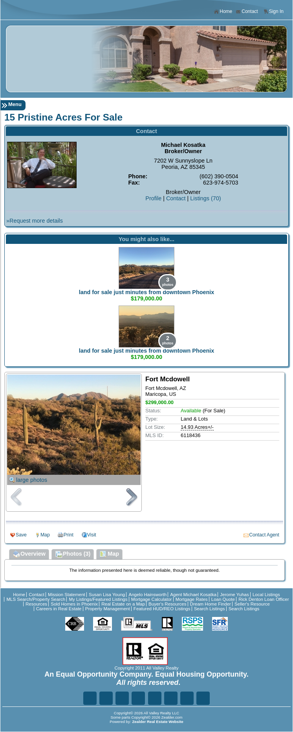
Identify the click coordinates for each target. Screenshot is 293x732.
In (171, 698)
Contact (247, 12)
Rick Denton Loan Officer (263, 599)
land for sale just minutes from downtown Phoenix (146, 292)
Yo (203, 698)
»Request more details (34, 221)
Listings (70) (205, 198)
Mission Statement (66, 594)
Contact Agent (264, 535)
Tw (106, 698)
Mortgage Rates (192, 599)
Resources (36, 604)
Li (122, 698)
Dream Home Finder (210, 604)
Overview (29, 554)
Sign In (273, 12)
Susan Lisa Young (107, 594)
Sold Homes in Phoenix (74, 604)
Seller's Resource (252, 604)
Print (68, 535)
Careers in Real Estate (59, 608)
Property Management (107, 608)
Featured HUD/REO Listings (162, 608)
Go (138, 698)
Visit (91, 535)
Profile (153, 198)
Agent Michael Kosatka (193, 594)
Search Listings (209, 608)
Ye (187, 698)
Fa (90, 698)
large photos (31, 480)
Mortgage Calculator (151, 599)
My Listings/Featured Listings (98, 599)
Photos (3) (72, 554)
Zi (154, 698)
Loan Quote (223, 599)
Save (21, 535)
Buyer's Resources (167, 604)
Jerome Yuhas (234, 594)
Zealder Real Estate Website (157, 721)
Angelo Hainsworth (147, 594)
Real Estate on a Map (123, 604)
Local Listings (266, 594)
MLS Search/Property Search (35, 599)
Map (45, 535)
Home (223, 12)
